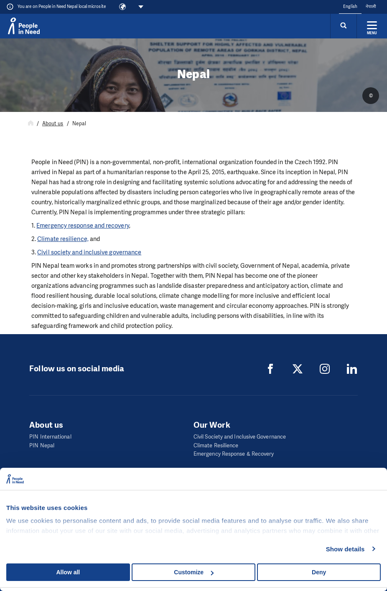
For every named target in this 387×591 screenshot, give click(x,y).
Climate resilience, (63, 239)
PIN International (50, 436)
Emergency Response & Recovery (234, 453)
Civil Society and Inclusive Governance (240, 436)
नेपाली (371, 6)
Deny (319, 572)
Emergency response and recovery (82, 225)
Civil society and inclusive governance (89, 252)
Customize (194, 572)
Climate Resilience (216, 445)
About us (53, 124)
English (350, 6)
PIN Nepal (41, 445)
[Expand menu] (372, 25)
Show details (345, 549)
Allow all (68, 572)
